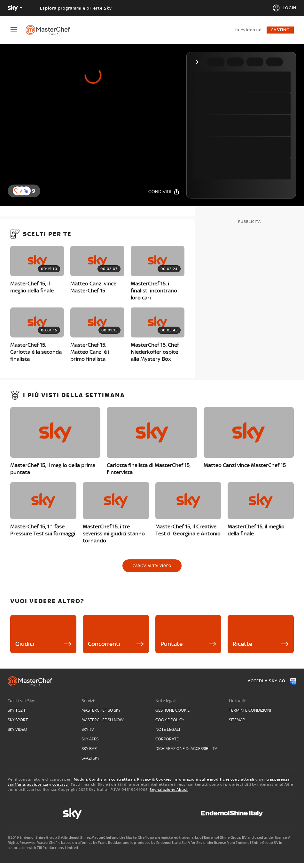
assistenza (37, 784)
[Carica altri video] (152, 565)
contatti (60, 784)
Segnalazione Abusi (169, 789)
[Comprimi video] (198, 62)
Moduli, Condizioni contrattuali (104, 779)
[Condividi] (164, 191)
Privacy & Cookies (154, 779)
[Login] (284, 8)
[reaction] (26, 190)
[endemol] (232, 813)
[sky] (72, 813)
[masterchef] (51, 30)
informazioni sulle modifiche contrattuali (214, 779)
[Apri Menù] (18, 30)
